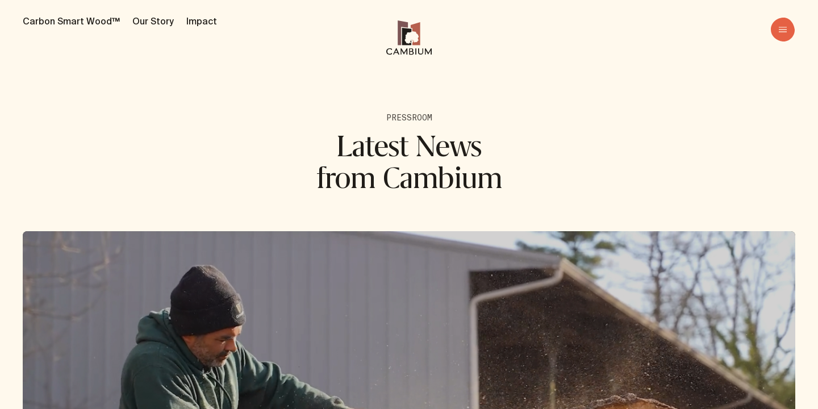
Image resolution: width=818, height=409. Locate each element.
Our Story (153, 21)
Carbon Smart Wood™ (71, 21)
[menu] (783, 29)
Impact (201, 21)
